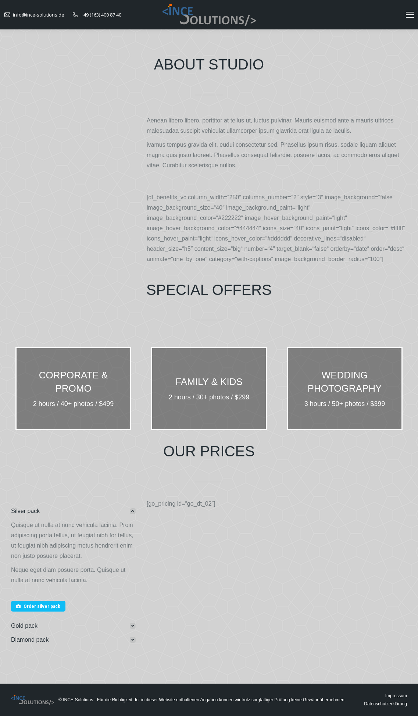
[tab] (73, 511)
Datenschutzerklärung (385, 703)
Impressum (396, 695)
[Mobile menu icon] (410, 14)
